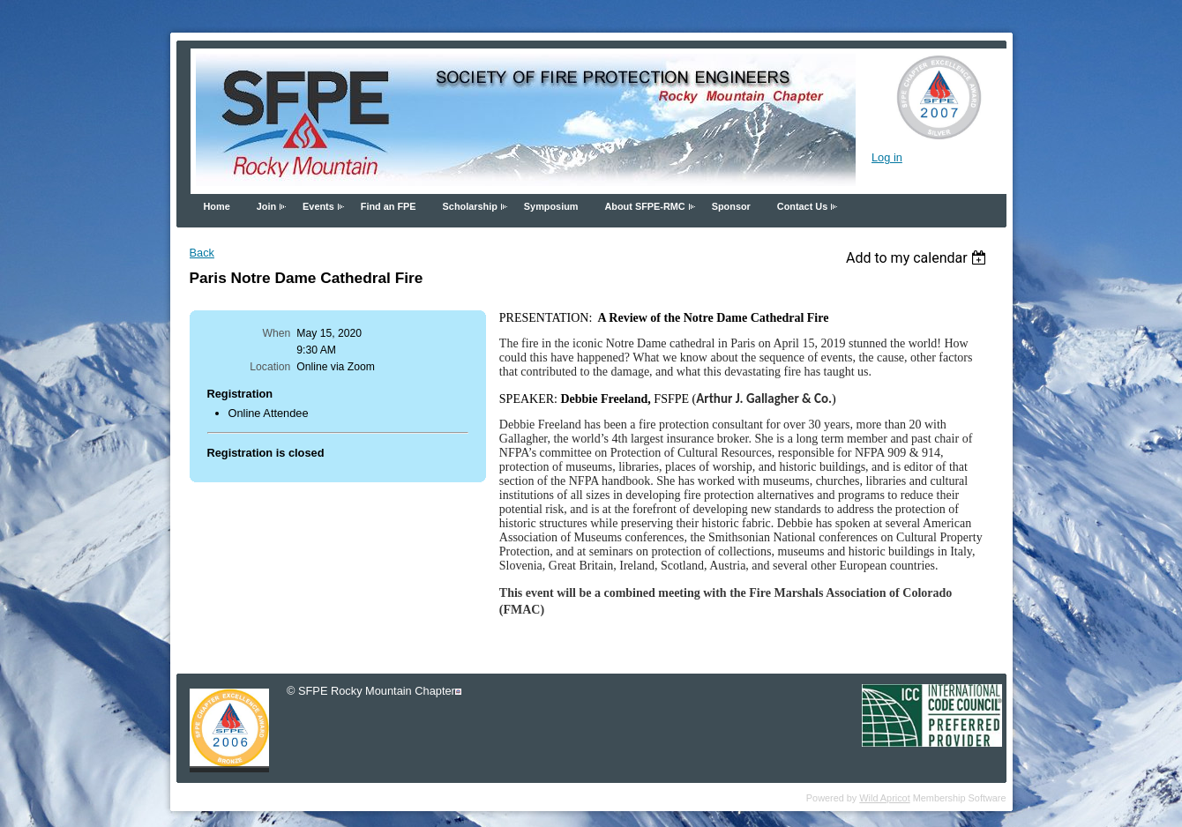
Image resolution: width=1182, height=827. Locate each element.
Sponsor (731, 206)
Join (266, 206)
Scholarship (470, 206)
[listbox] (918, 258)
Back (202, 252)
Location (270, 367)
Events (318, 206)
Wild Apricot (884, 798)
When (277, 333)
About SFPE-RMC (644, 206)
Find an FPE (388, 206)
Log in (887, 157)
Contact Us (802, 206)
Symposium (551, 206)
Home (217, 206)
